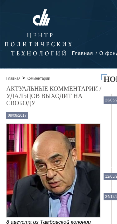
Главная (82, 53)
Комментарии (38, 78)
